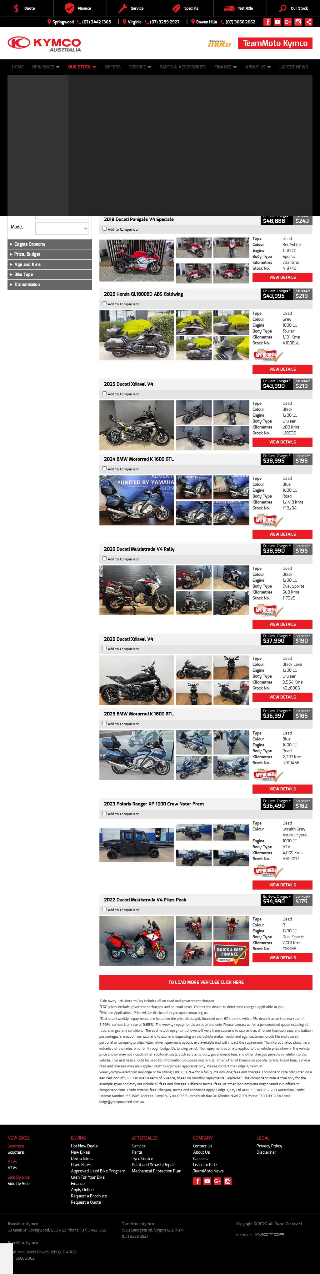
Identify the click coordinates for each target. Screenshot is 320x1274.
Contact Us (202, 1146)
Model (17, 227)
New (18, 174)
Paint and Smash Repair (153, 1164)
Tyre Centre (142, 1158)
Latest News (293, 67)
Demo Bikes (82, 1158)
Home (18, 67)
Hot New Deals (84, 1146)
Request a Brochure (89, 1196)
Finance (225, 67)
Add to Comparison (124, 139)
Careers (200, 1158)
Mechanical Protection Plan (156, 1171)
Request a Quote (86, 1202)
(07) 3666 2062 (240, 22)
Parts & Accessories (183, 67)
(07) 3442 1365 (96, 22)
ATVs (12, 1161)
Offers (113, 67)
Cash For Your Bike (88, 1177)
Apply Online (82, 1189)
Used (57, 174)
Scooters (16, 1146)
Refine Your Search (31, 110)
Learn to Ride (205, 1164)
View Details (282, 204)
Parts (137, 1152)
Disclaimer (267, 1152)
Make (16, 212)
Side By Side (19, 1177)
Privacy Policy (269, 1146)
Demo (38, 174)
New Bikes (46, 67)
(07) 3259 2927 (164, 22)
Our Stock (82, 67)
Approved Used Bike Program (98, 1171)
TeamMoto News (208, 1171)
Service (140, 67)
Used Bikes (81, 1164)
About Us (258, 67)
